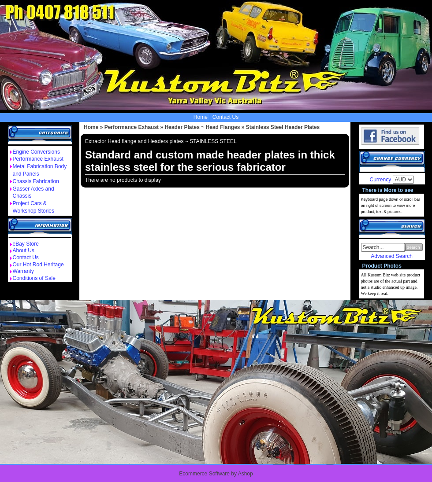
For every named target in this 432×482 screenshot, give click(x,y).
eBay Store (26, 244)
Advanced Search (392, 256)
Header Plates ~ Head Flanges (202, 127)
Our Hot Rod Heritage (38, 264)
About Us (23, 250)
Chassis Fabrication (36, 181)
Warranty (23, 271)
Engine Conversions (36, 152)
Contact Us (225, 117)
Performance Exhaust (38, 159)
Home (201, 117)
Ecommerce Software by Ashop (216, 474)
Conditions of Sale (34, 278)
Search (413, 247)
